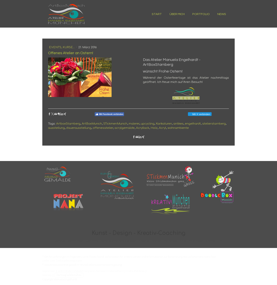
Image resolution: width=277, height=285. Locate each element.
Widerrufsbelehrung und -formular (85, 271)
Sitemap (47, 275)
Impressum (48, 271)
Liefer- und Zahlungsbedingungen (62, 260)
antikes (178, 123)
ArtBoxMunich (92, 123)
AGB (60, 271)
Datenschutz (115, 271)
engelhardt (193, 123)
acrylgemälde (124, 128)
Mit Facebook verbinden (109, 114)
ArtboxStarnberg (68, 123)
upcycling (147, 123)
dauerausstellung (78, 128)
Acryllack (142, 128)
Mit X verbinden (199, 114)
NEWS (221, 14)
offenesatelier (103, 128)
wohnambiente (178, 128)
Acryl (162, 128)
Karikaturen (164, 123)
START (157, 14)
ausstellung (56, 128)
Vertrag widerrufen (68, 275)
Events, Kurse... (62, 47)
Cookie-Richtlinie (135, 271)
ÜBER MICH (177, 14)
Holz (154, 128)
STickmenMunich (115, 123)
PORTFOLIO (201, 14)
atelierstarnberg (214, 123)
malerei (134, 123)
